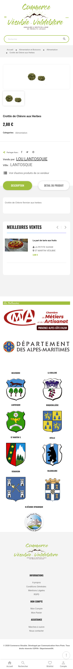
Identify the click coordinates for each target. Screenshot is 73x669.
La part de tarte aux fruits (45, 240)
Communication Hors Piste (52, 645)
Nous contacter (36, 631)
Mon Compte (36, 608)
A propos (36, 582)
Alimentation (21, 133)
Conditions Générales (36, 586)
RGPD (36, 594)
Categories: (8, 132)
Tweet (27, 152)
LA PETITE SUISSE (43, 247)
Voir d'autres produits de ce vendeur (29, 173)
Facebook (21, 152)
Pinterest (33, 152)
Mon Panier (36, 612)
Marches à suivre (37, 627)
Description (17, 185)
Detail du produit (54, 185)
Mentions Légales (36, 590)
